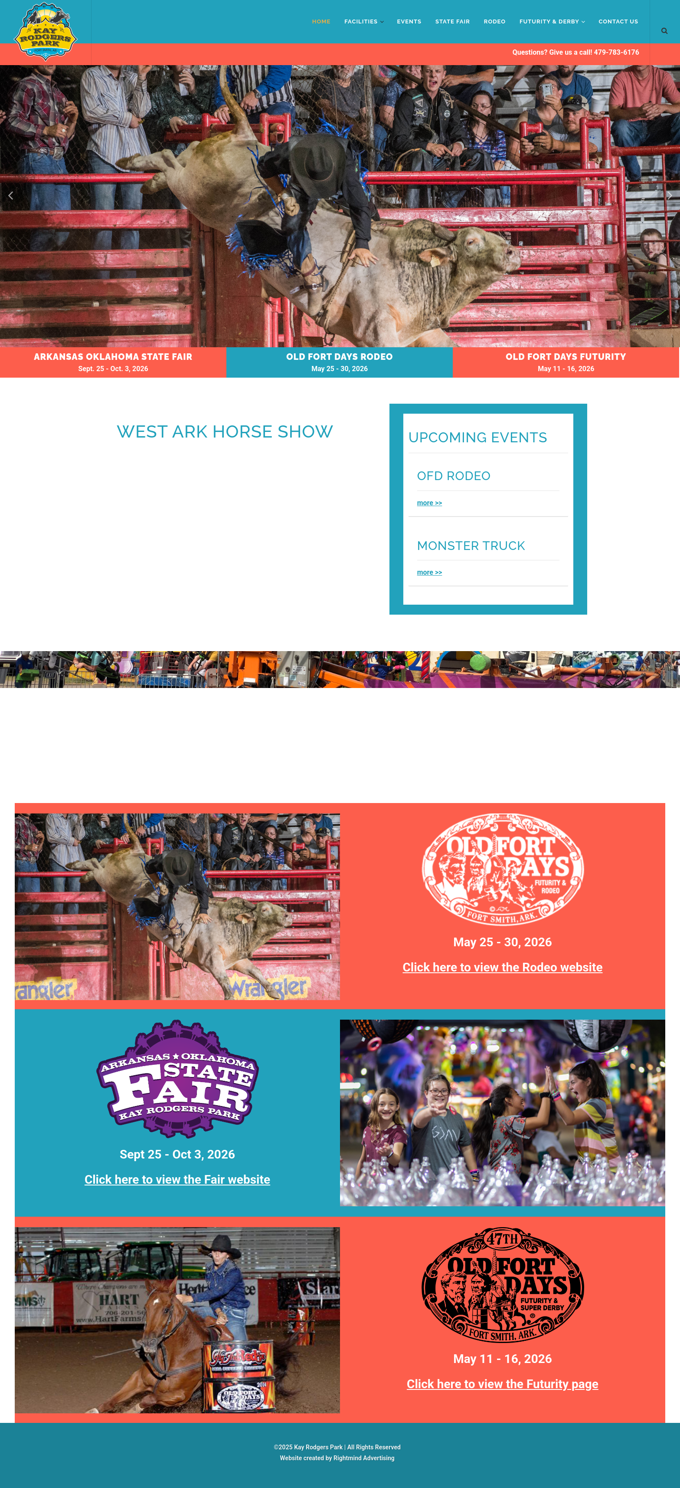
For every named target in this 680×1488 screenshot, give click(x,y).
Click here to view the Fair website (177, 1179)
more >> (429, 503)
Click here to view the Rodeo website (502, 967)
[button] (668, 195)
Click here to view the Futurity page (502, 1384)
